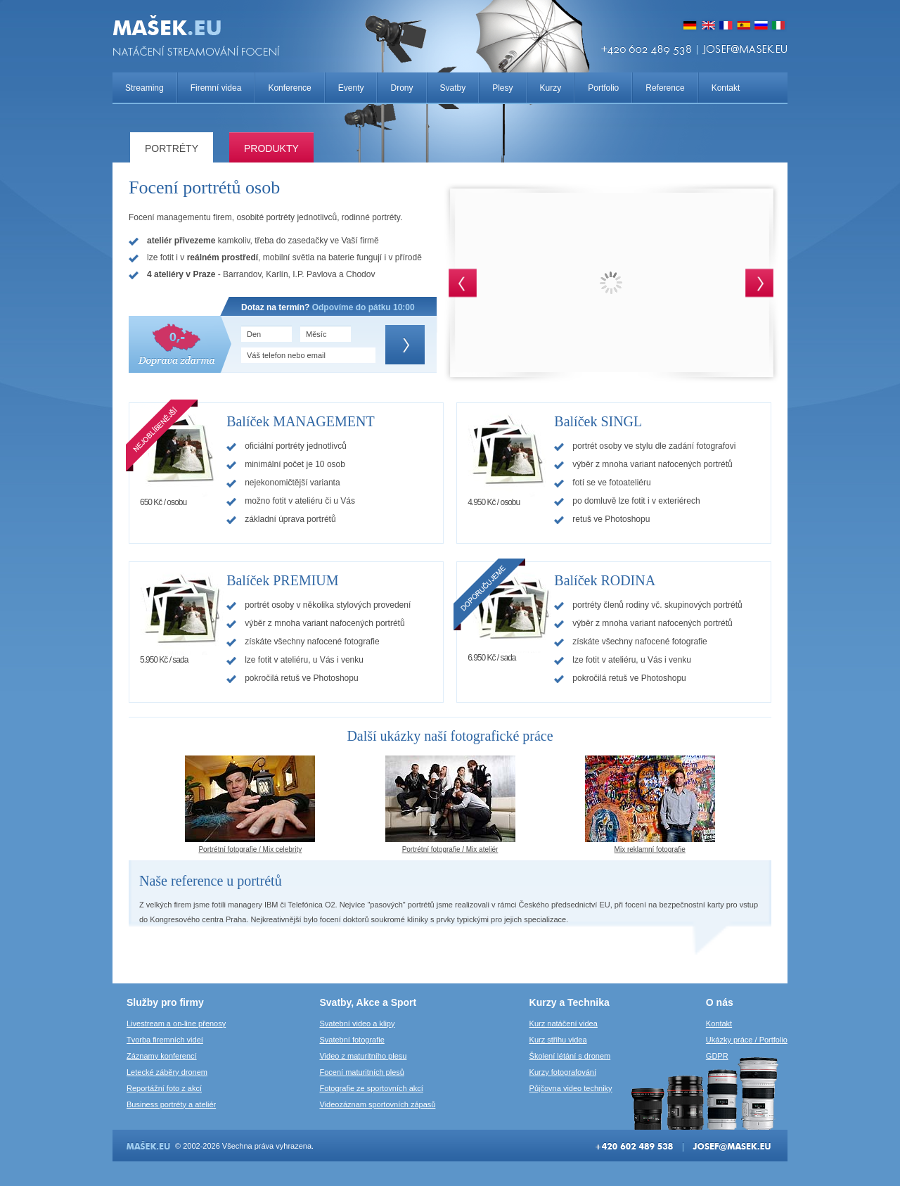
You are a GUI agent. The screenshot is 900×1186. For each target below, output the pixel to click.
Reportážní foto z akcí (164, 1088)
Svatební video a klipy (356, 1023)
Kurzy (551, 88)
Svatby (453, 88)
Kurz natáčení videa (563, 1023)
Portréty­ (171, 148)
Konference (289, 88)
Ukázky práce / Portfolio (747, 1039)
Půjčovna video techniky (570, 1088)
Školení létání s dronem (570, 1056)
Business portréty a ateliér (171, 1104)
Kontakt (726, 88)
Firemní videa (216, 88)
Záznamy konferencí (162, 1056)
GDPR (717, 1056)
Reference (664, 88)
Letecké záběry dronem (167, 1072)
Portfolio (603, 88)
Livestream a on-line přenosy (176, 1023)
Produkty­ (271, 148)
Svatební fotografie (351, 1039)
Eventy (351, 88)
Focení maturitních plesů (361, 1072)
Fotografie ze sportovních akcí (371, 1088)
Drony (401, 88)
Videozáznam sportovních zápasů (377, 1104)
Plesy (502, 88)
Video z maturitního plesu (362, 1056)
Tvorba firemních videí (165, 1039)
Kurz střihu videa (558, 1039)
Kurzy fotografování (562, 1072)
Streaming (144, 88)
